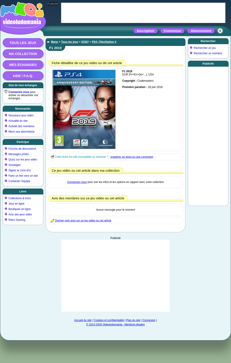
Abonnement (201, 31)
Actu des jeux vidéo (20, 214)
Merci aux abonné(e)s (22, 131)
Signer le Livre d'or (20, 170)
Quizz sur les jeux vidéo (23, 159)
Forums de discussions (22, 148)
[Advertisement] (208, 135)
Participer (23, 142)
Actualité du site (18, 120)
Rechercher (208, 41)
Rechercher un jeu (205, 48)
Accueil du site (83, 320)
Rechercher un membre (208, 53)
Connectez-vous (19, 92)
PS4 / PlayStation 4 (104, 41)
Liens (22, 191)
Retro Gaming (17, 219)
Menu (54, 41)
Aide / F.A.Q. (23, 76)
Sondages (15, 165)
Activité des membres (22, 126)
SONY (85, 41)
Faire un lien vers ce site (23, 175)
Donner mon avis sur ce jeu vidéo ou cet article (83, 220)
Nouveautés (22, 108)
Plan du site (133, 320)
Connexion (172, 31)
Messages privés (19, 154)
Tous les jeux (22, 43)
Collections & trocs (20, 198)
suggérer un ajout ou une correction (131, 156)
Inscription (145, 31)
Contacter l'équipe (19, 181)
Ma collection (23, 54)
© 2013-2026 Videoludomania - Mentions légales (115, 324)
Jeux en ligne (17, 203)
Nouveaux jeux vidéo (21, 115)
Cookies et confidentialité (109, 320)
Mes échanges (23, 65)
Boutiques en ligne (20, 209)
